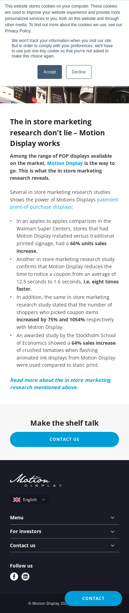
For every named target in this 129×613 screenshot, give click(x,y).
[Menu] (64, 517)
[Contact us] (64, 545)
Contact (93, 598)
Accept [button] (49, 72)
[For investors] (64, 532)
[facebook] (14, 576)
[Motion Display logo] (36, 481)
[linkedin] (25, 576)
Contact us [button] (64, 439)
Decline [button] (79, 72)
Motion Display (65, 163)
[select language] (29, 499)
